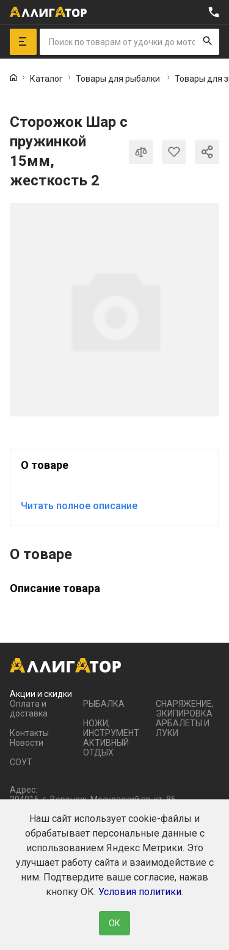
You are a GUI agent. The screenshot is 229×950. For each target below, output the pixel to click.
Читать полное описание (79, 506)
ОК (114, 923)
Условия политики (139, 892)
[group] (114, 309)
